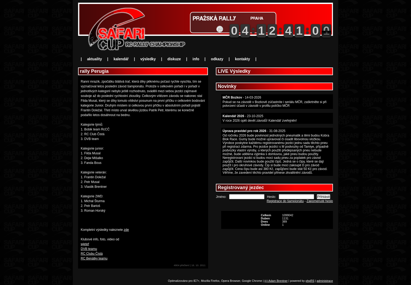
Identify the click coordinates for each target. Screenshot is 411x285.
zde (126, 230)
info (195, 59)
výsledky (148, 59)
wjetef (85, 244)
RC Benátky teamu (94, 258)
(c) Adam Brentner (276, 280)
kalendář (121, 59)
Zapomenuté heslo (320, 201)
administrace (325, 280)
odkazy (217, 59)
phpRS (310, 280)
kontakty (242, 59)
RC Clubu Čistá (92, 254)
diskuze (174, 59)
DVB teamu (89, 249)
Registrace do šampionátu (285, 201)
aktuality (94, 59)
